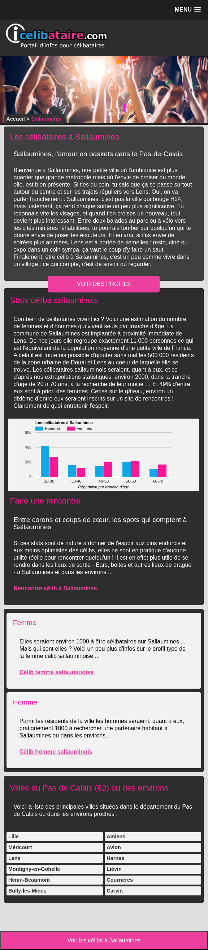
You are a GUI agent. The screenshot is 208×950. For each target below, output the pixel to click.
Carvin (115, 891)
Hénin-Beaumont (29, 880)
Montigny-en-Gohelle (34, 869)
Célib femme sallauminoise (57, 672)
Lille (13, 836)
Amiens (116, 836)
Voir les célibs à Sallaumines (104, 940)
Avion (114, 847)
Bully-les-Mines (27, 891)
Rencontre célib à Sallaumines (55, 588)
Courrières (120, 880)
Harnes (115, 858)
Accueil (15, 119)
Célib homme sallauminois (56, 752)
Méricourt (20, 847)
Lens (14, 858)
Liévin (114, 869)
